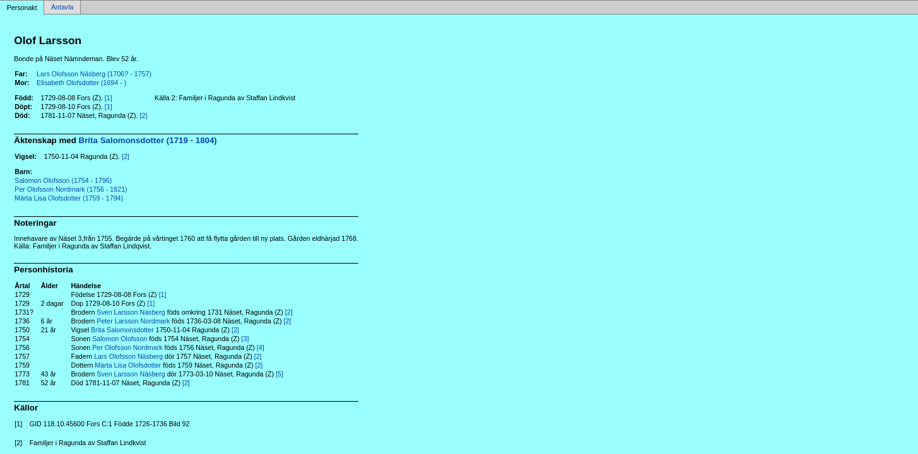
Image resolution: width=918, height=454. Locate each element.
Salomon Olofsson (119, 338)
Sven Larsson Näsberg (131, 312)
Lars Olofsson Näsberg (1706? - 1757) (94, 74)
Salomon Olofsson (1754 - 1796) (63, 180)
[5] (279, 374)
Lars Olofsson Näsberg (128, 356)
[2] (144, 115)
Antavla (62, 7)
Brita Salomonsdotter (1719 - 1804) (148, 140)
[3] (245, 338)
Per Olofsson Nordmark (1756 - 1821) (71, 189)
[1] (108, 98)
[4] (260, 347)
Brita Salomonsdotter (122, 330)
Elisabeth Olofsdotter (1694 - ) (81, 82)
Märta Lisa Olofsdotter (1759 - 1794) (69, 198)
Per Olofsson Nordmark (127, 347)
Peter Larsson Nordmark (133, 321)
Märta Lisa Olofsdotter (128, 365)
